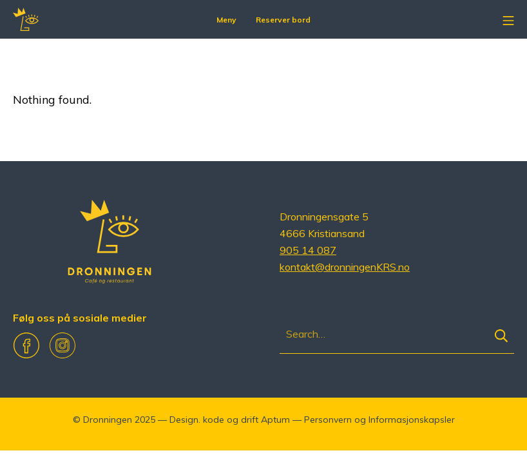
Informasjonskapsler (412, 419)
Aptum (275, 419)
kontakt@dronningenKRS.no (345, 266)
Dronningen (107, 419)
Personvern (328, 419)
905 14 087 (308, 250)
